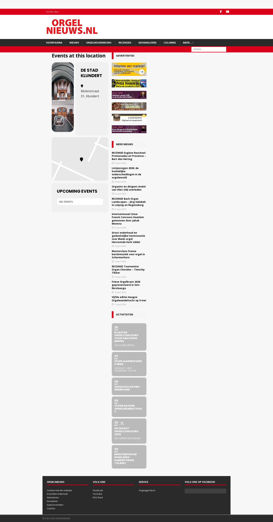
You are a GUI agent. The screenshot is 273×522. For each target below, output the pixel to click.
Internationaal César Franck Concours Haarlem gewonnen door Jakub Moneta (128, 218)
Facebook (98, 490)
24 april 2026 (120, 181)
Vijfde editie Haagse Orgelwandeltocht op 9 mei (129, 298)
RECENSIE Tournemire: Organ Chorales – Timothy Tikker (128, 269)
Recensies (125, 42)
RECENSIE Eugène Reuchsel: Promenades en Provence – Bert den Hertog (129, 156)
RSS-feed (98, 497)
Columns (170, 42)
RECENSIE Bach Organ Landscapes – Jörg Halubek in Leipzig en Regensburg (129, 202)
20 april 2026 (120, 227)
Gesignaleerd (147, 42)
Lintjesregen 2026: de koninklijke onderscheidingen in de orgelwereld (126, 172)
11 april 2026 (120, 304)
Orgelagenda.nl (147, 490)
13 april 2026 (120, 292)
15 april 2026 (120, 261)
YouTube (97, 493)
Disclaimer (52, 501)
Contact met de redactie (59, 490)
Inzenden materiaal (57, 493)
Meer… (187, 42)
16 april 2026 (120, 246)
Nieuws (74, 42)
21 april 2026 (120, 209)
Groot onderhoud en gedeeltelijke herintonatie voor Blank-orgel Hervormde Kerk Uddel (128, 237)
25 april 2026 (120, 163)
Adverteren (53, 497)
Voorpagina (54, 42)
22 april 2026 (120, 193)
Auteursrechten (55, 504)
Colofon (51, 508)
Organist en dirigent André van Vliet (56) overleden (129, 188)
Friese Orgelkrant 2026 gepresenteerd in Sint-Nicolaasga (126, 285)
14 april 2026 (120, 277)
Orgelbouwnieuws (98, 42)
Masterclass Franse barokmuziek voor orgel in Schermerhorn (128, 254)
